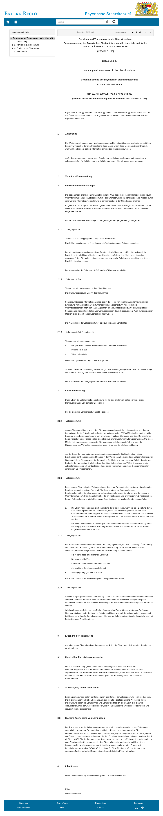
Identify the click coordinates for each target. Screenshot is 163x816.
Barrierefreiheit (23, 808)
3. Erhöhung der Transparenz (27, 48)
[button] (11, 38)
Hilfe (62, 808)
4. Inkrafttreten (20, 51)
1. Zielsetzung (20, 41)
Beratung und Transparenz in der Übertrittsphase (36, 38)
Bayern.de (23, 803)
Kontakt (100, 808)
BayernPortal (62, 803)
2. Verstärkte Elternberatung (26, 45)
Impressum (139, 803)
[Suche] (80, 22)
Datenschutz (100, 803)
